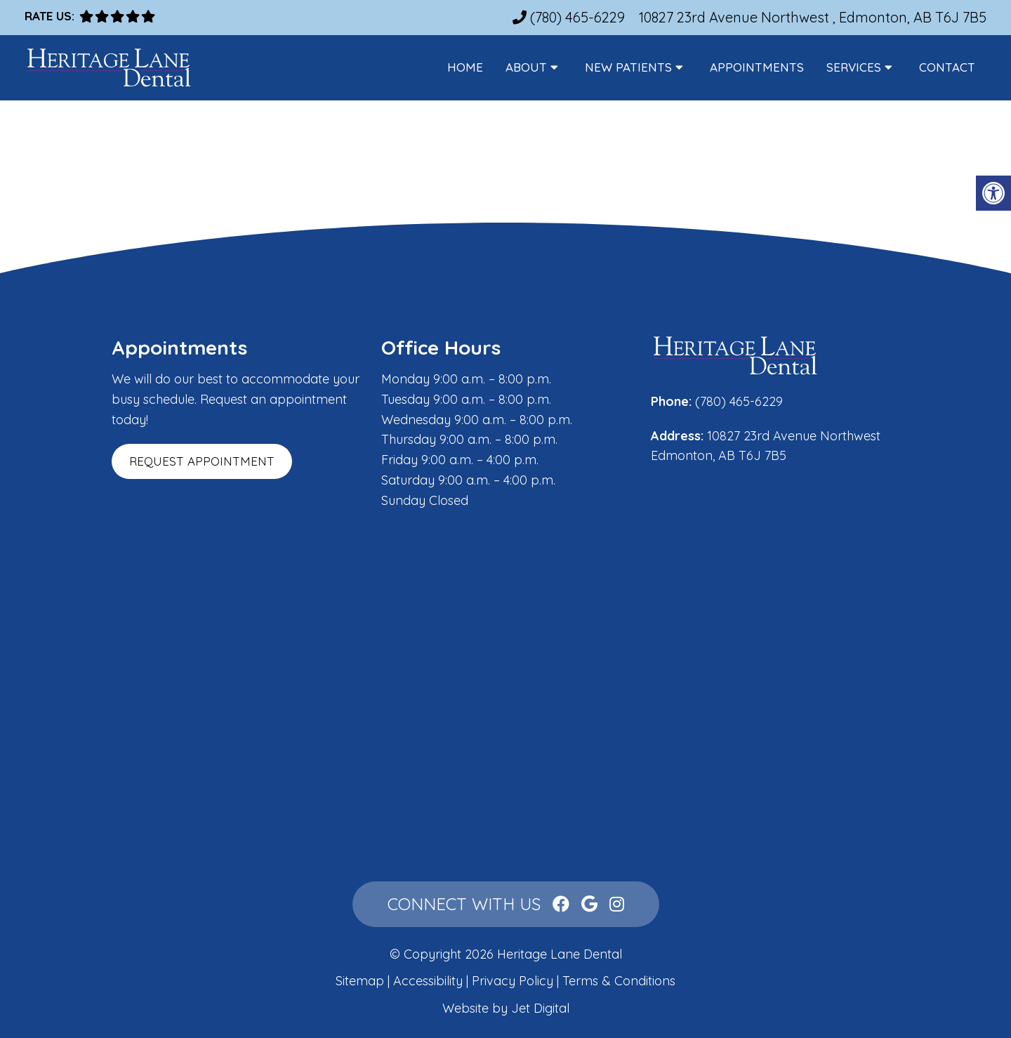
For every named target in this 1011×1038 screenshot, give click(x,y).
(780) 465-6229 (577, 17)
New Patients (628, 67)
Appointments (757, 67)
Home (465, 67)
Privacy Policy (514, 981)
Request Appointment (202, 461)
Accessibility (428, 981)
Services (853, 67)
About (526, 67)
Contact (947, 67)
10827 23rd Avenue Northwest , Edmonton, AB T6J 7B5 (812, 17)
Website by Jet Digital (505, 1008)
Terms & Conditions (618, 981)
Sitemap (360, 981)
